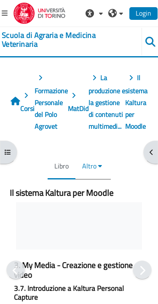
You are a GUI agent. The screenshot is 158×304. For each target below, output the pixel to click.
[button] (95, 13)
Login (143, 13)
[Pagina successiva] (142, 270)
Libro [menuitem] (61, 166)
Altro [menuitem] (89, 166)
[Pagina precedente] (15, 270)
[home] (66, 40)
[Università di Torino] (39, 12)
